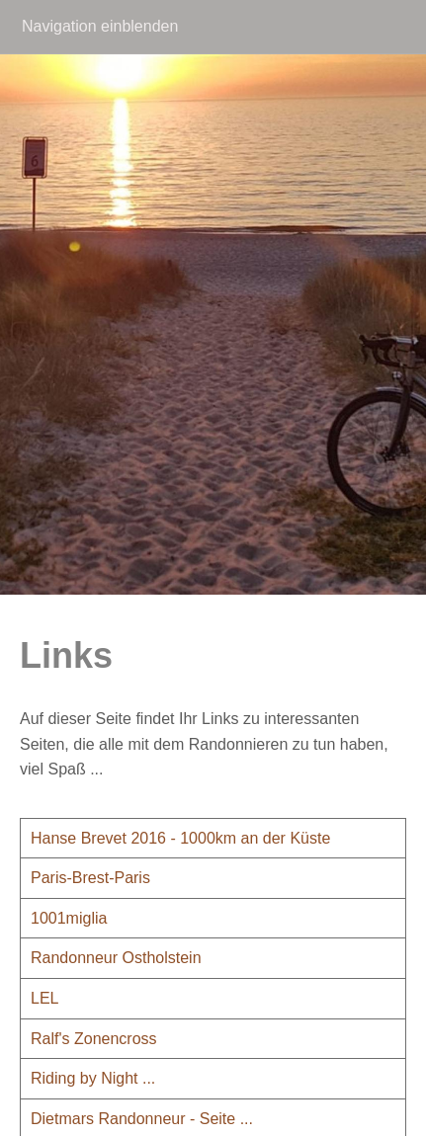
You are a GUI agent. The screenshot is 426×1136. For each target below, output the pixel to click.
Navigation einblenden (100, 26)
